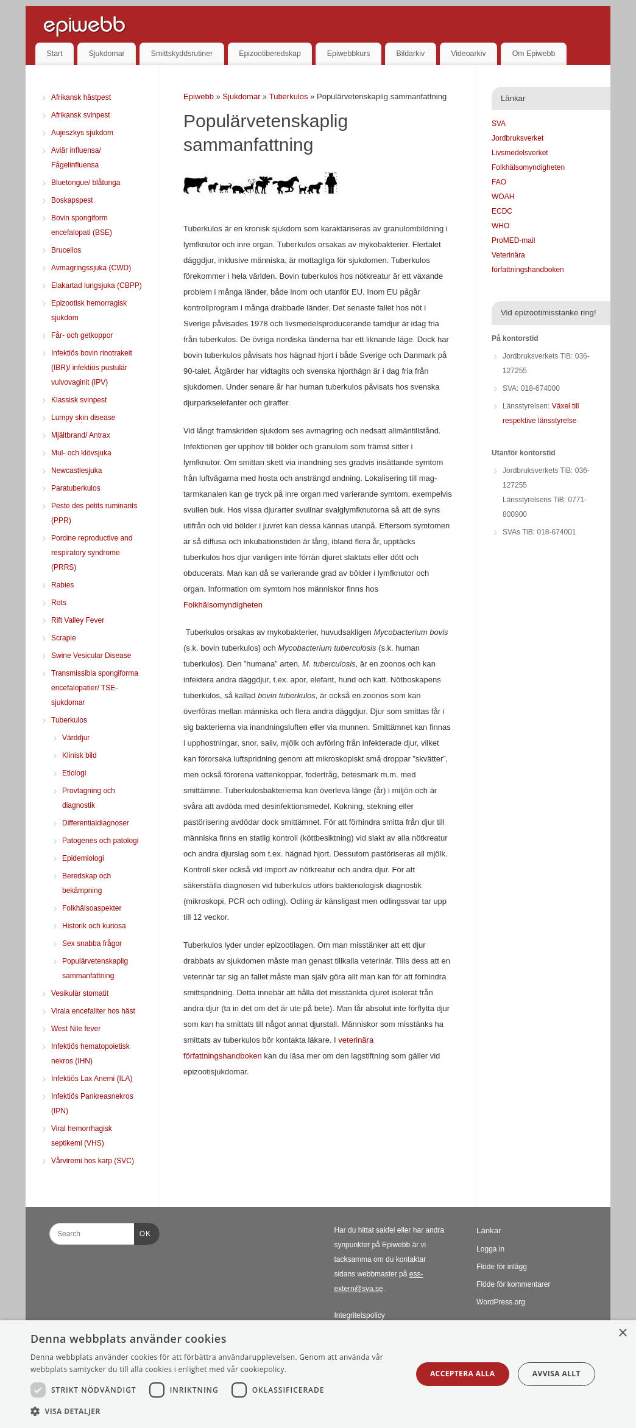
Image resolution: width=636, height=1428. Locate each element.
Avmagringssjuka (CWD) (91, 268)
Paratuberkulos (76, 488)
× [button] (622, 1333)
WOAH (503, 196)
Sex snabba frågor (92, 943)
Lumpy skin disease (83, 417)
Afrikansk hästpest (81, 97)
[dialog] (318, 1374)
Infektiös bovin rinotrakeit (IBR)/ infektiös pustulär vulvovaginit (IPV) (91, 368)
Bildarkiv (411, 53)
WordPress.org (500, 1302)
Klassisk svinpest (79, 400)
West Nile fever (76, 1028)
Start (55, 53)
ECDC (502, 211)
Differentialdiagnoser (95, 823)
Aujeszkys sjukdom (82, 132)
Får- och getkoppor (82, 335)
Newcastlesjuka (76, 470)
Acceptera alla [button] (462, 1373)
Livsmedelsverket (520, 153)
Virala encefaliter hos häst (93, 1011)
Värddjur (76, 737)
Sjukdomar (107, 53)
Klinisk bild (79, 755)
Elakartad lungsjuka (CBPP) (96, 285)
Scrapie (63, 638)
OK (142, 1232)
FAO (499, 182)
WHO (500, 226)
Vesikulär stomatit (79, 993)
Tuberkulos (289, 96)
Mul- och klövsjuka (81, 453)
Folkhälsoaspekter (91, 908)
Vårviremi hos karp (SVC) (92, 1161)
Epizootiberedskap (270, 53)
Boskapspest (72, 200)
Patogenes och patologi (100, 840)
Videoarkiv (468, 53)
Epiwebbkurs (348, 53)
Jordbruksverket (517, 138)
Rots (58, 602)
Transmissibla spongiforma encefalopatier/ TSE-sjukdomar (94, 688)
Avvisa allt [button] (556, 1373)
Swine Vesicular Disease (91, 655)
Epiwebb (198, 96)
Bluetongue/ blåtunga (85, 182)
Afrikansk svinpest (80, 115)
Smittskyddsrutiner (182, 53)
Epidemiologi (83, 858)
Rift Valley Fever (77, 620)
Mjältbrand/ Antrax (80, 435)
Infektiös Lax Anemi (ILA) (91, 1078)
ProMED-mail (513, 240)
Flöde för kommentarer (513, 1284)
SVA (499, 123)
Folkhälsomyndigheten (223, 604)
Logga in (490, 1249)
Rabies (62, 585)
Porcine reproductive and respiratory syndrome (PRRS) (91, 553)
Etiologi (74, 773)
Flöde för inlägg (501, 1266)
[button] (215, 1411)
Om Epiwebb (534, 53)
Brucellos (66, 250)
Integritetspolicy (359, 1315)
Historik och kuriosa (94, 926)
